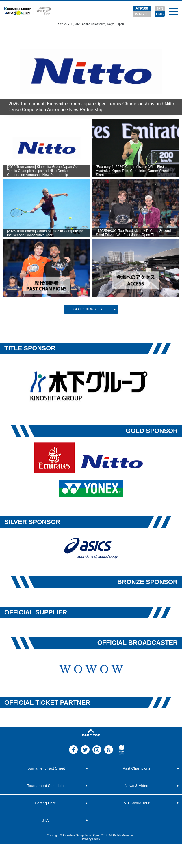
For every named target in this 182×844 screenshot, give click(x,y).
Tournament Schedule (45, 785)
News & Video (136, 785)
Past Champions (136, 768)
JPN (159, 8)
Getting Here (45, 803)
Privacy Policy (91, 839)
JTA (45, 820)
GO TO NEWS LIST (88, 309)
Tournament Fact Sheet (45, 768)
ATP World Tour (136, 803)
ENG (160, 14)
